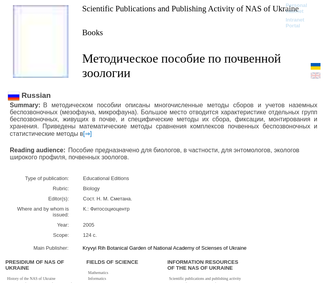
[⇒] (87, 133)
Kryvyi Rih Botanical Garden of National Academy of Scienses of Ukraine (165, 248)
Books (92, 32)
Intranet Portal (295, 23)
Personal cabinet (296, 8)
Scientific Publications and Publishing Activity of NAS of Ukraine (190, 8)
